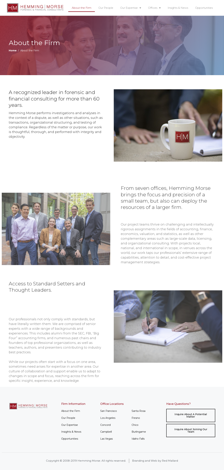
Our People (105, 7)
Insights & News (178, 7)
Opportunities (204, 7)
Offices (154, 8)
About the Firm (81, 7)
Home (13, 50)
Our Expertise (130, 8)
